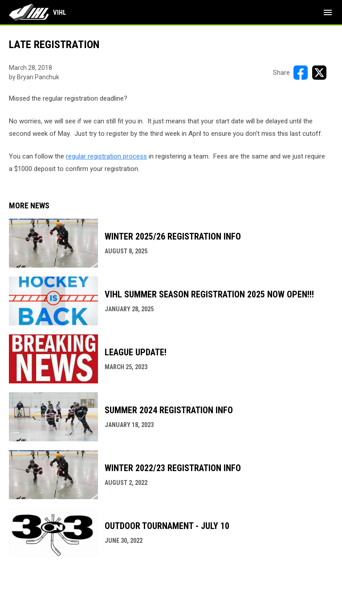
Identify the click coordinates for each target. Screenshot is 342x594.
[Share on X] (319, 72)
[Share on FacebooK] (300, 72)
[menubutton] (327, 12)
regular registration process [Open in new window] (106, 156)
